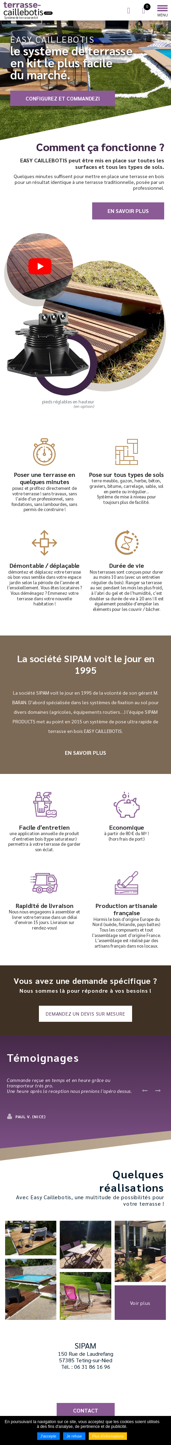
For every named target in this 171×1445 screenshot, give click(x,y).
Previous (144, 1090)
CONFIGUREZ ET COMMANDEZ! (63, 98)
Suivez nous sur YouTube (93, 1386)
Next (157, 1090)
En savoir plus (128, 210)
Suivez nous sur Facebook (78, 1386)
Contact (85, 1410)
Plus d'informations (108, 1436)
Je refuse (74, 1436)
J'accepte (48, 1436)
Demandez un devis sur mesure (85, 1014)
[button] (30, 1238)
